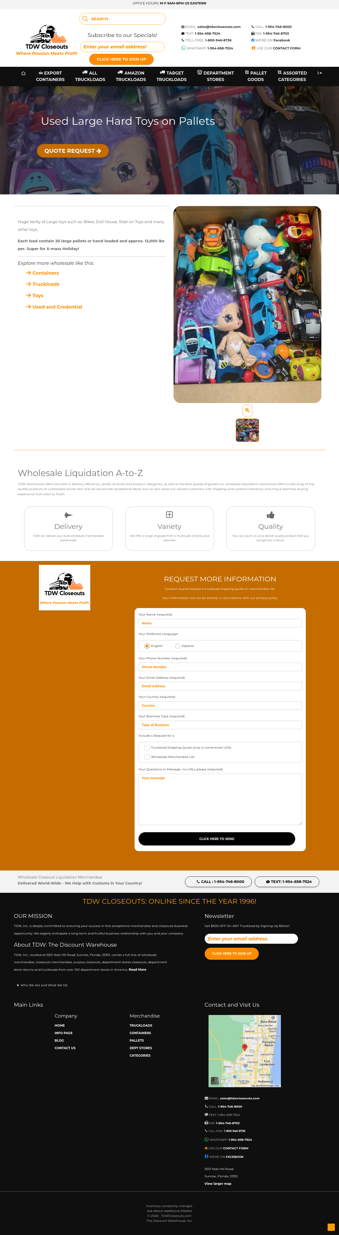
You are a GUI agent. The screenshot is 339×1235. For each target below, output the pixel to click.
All (90, 76)
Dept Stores (141, 1048)
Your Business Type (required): (220, 721)
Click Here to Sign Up (121, 59)
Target (171, 76)
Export (50, 76)
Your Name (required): (220, 619)
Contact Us (65, 1048)
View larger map (218, 1184)
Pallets (137, 1040)
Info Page (64, 1033)
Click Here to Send (216, 839)
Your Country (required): (220, 702)
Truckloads (42, 284)
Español (188, 646)
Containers (42, 273)
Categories (140, 1055)
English (157, 646)
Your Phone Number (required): (220, 663)
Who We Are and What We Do (44, 985)
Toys (35, 295)
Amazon (131, 76)
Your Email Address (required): (220, 683)
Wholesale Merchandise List (173, 757)
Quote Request (72, 150)
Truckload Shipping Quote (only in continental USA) (191, 747)
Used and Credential (54, 307)
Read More (137, 969)
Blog (59, 1040)
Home (60, 1025)
